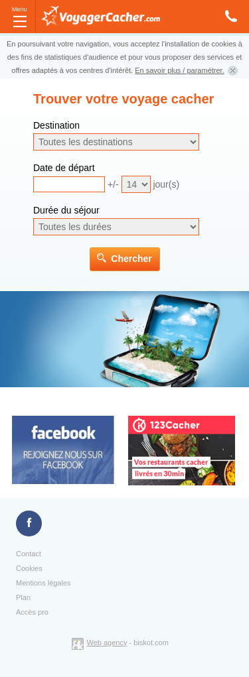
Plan (23, 597)
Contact (28, 554)
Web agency (107, 642)
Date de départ (64, 167)
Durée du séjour (66, 210)
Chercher (131, 258)
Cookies (29, 568)
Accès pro (32, 612)
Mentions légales (43, 583)
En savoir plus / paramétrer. (179, 70)
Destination (56, 125)
